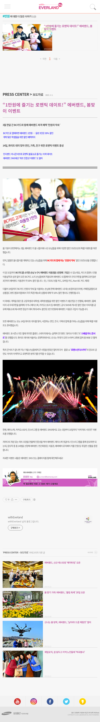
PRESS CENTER (10, 552)
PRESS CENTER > (23, 94)
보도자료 (24, 552)
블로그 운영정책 (75, 713)
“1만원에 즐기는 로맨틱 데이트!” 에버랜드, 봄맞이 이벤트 (68, 27)
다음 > (57, 58)
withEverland (15, 517)
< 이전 (43, 58)
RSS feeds (96, 713)
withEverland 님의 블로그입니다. (23, 521)
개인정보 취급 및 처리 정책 (86, 713)
